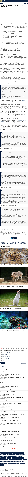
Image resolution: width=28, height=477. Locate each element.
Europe (8, 241)
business (7, 456)
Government (7, 242)
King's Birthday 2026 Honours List (7, 411)
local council (19, 456)
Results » (23, 362)
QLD (16, 461)
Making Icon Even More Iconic (6, 440)
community (14, 452)
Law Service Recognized (5, 406)
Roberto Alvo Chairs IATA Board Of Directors (9, 386)
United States (14, 459)
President (5, 463)
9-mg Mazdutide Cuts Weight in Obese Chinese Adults (11, 409)
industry (2, 459)
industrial (2, 244)
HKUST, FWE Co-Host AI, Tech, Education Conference (11, 446)
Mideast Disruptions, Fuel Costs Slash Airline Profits (11, 400)
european (2, 242)
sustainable (2, 461)
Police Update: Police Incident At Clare (8, 443)
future (23, 461)
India (11, 241)
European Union (16, 241)
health (15, 454)
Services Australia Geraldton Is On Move (8, 394)
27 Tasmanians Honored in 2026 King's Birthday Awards (12, 414)
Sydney (2, 463)
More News (14, 448)
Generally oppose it (6, 356)
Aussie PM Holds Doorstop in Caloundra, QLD (10, 431)
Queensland (2, 456)
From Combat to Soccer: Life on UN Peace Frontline (11, 380)
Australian (21, 452)
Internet (24, 463)
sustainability (16, 243)
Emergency (24, 459)
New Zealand (7, 461)
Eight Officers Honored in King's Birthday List (9, 417)
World (1, 3)
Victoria (8, 454)
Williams (12, 242)
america (15, 463)
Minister (23, 454)
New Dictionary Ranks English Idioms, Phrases (10, 369)
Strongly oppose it (5, 358)
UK (3, 241)
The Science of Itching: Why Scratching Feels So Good (11, 286)
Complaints (24, 469)
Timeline (2, 366)
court (21, 463)
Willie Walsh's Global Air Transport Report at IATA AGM (12, 397)
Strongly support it (6, 352)
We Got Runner (3, 382)
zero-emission (17, 242)
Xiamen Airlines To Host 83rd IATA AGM (8, 391)
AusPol (10, 459)
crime (21, 459)
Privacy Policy (10, 469)
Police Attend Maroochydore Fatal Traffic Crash (10, 374)
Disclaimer (2, 470)
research (2, 454)
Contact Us (16, 469)
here (4, 236)
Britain (24, 241)
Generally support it (6, 354)
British (21, 241)
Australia (2, 452)
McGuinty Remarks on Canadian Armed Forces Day (11, 403)
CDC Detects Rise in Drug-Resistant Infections (10, 389)
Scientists (19, 461)
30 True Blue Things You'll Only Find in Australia (10, 308)
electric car (23, 242)
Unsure (3, 360)
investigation (6, 459)
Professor (12, 454)
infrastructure (3, 243)
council (10, 456)
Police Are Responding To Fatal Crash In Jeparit (10, 434)
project (18, 459)
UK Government (23, 243)
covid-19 (16, 456)
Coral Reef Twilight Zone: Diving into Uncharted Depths (12, 330)
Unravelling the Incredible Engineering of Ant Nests (11, 264)
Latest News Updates (4, 469)
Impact (18, 463)
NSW (5, 454)
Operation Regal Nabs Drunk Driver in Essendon (10, 371)
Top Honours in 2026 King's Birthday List (9, 420)
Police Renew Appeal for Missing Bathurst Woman (10, 429)
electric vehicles (10, 243)
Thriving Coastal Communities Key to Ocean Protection (12, 377)
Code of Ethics (7, 470)
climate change (10, 463)
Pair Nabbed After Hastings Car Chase (8, 437)
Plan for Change (8, 44)
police (18, 452)
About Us (20, 469)
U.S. (5, 241)
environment (19, 454)
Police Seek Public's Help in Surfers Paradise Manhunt (11, 423)
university (10, 452)
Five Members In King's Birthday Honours (9, 426)
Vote (3, 362)
